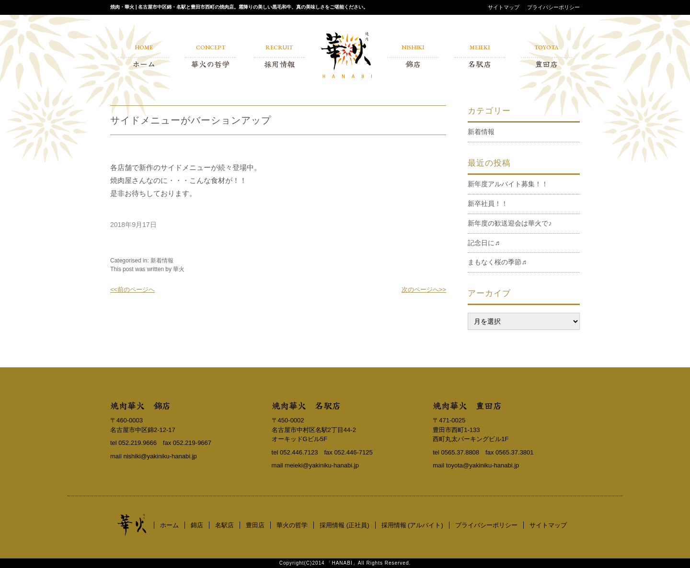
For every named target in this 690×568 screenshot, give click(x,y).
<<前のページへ (132, 289)
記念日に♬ (484, 243)
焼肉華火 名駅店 (306, 405)
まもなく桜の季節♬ (497, 262)
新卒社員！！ (488, 203)
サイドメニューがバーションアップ (190, 120)
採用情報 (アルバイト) (412, 525)
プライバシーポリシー (553, 7)
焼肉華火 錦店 (140, 405)
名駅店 (224, 525)
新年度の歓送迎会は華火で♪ (510, 223)
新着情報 (161, 260)
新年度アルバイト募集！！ (508, 184)
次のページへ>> (424, 289)
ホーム (169, 525)
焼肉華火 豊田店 (467, 405)
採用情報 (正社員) (344, 525)
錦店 (197, 525)
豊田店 (255, 525)
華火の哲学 (292, 525)
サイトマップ (503, 7)
